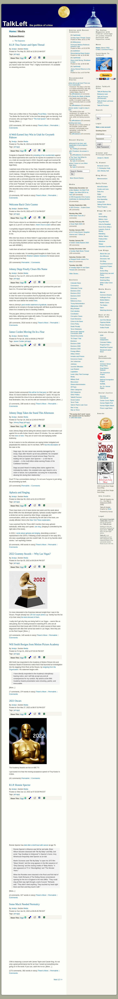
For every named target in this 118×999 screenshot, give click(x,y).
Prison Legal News (106, 408)
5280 (100, 214)
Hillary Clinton (75, 354)
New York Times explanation (40, 520)
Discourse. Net (105, 258)
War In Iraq (74, 407)
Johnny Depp (18, 422)
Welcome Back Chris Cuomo (23, 204)
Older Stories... (74, 273)
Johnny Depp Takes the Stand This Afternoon (31, 413)
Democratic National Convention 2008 (77, 332)
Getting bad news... (75, 123)
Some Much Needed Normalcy (24, 904)
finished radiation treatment (37, 256)
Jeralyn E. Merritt (103, 158)
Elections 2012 (75, 293)
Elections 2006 (75, 343)
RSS (108, 48)
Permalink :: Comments (30, 262)
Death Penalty (75, 326)
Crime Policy (75, 324)
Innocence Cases (76, 359)
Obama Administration (78, 384)
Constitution (75, 314)
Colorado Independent (104, 339)
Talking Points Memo (104, 204)
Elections (74, 341)
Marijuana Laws (102, 94)
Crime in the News (77, 321)
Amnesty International (104, 397)
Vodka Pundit (104, 327)
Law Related (75, 369)
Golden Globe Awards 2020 (79, 242)
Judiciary (73, 364)
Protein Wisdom (105, 325)
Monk (109, 509)
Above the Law (105, 253)
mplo (74, 161)
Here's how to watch (43, 225)
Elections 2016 (75, 291)
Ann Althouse (104, 256)
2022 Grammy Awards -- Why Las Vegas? (30, 553)
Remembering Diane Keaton (80, 53)
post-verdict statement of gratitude (34, 305)
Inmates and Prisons (77, 356)
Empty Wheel (101, 197)
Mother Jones (104, 302)
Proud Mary (42, 114)
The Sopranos (20, 41)
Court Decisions (76, 319)
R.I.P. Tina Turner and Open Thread (26, 44)
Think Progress (102, 207)
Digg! (22, 58)
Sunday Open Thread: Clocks (80, 38)
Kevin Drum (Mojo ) (105, 227)
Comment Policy (106, 49)
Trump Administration (78, 303)
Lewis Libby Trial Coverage (80, 374)
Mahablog (102, 233)
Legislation (74, 371)
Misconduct (74, 382)
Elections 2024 (75, 296)
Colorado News (76, 283)
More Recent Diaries (77, 178)
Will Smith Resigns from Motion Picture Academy (34, 644)
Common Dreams (106, 295)
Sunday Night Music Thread (79, 251)
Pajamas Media (105, 322)
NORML (102, 384)
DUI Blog (103, 261)
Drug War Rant (104, 221)
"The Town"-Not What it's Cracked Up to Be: (78, 158)
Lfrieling (75, 148)
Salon (102, 307)
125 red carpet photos (38, 615)
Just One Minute (105, 320)
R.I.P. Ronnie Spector (19, 785)
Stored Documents (77, 336)
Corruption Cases (76, 316)
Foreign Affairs (75, 351)
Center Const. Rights (107, 400)
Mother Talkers (103, 236)
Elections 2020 (75, 349)
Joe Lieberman (76, 361)
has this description (51, 445)
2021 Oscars (15, 700)
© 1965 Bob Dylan (75, 417)
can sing (38, 527)
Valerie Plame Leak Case (79, 405)
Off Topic (73, 387)
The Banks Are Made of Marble (79, 96)
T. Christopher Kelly (103, 168)
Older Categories (76, 389)
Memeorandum (102, 178)
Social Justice (75, 400)
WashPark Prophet (106, 347)
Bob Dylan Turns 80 (77, 215)
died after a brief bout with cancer (36, 845)
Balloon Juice (103, 219)
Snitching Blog (105, 280)
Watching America (106, 310)
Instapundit (101, 202)
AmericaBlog (103, 216)
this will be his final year (37, 392)
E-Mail (98, 49)
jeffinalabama (76, 94)
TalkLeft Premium (103, 105)
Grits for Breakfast (105, 224)
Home (12, 31)
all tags (16, 54)
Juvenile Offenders (77, 366)
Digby (99, 194)
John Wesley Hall (103, 171)
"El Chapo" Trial (76, 338)
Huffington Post (105, 297)
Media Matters (105, 300)
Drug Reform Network (104, 369)
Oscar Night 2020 (76, 224)
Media (26, 49)
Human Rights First (106, 403)
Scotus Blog (104, 271)
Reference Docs (76, 301)
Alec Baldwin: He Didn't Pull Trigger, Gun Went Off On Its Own (79, 192)
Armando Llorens (103, 166)
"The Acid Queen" (40, 119)
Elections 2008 (75, 346)
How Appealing (102, 199)
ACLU (102, 361)
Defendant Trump (76, 288)
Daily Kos (100, 191)
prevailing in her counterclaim (44, 155)
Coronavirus (75, 285)
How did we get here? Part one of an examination (79, 84)
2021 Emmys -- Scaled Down (80, 207)
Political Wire (103, 239)
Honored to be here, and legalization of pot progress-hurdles (78, 145)
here (35, 301)
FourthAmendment (106, 264)
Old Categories (76, 392)
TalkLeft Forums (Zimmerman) (102, 97)
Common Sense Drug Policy (105, 364)
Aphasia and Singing (19, 492)
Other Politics (75, 394)
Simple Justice (105, 277)
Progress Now (104, 345)
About (103, 48)
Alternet (102, 292)
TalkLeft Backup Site (104, 91)
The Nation (103, 305)
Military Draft (75, 379)
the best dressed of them (30, 617)
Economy (74, 298)
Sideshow (102, 241)
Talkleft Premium (76, 397)
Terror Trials (75, 402)
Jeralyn (14, 49)
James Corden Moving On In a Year (26, 332)
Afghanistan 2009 (76, 306)
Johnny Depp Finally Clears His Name (28, 269)
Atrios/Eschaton (102, 186)
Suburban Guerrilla (105, 246)
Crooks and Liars (103, 189)
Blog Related (75, 308)
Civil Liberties (75, 311)
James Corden (19, 341)
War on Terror (75, 410)
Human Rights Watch (107, 405)
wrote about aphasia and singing (28, 533)
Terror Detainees (76, 329)
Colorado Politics (105, 342)
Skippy (101, 244)
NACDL (102, 377)
